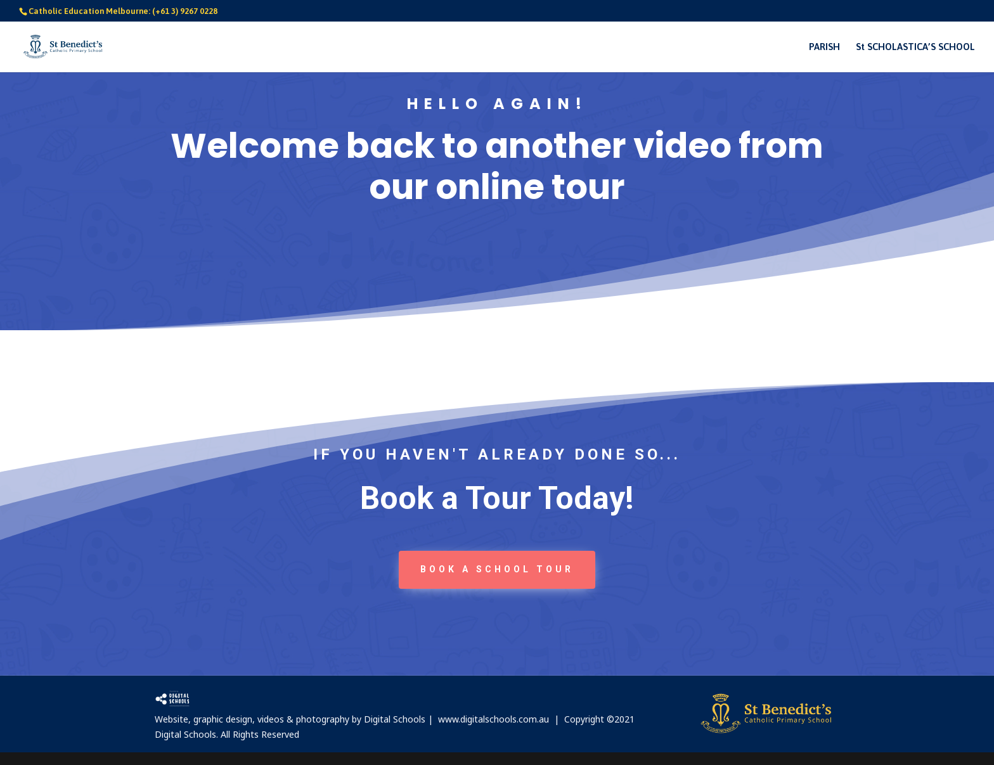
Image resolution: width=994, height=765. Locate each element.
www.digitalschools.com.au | (501, 719)
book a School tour (497, 569)
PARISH (824, 47)
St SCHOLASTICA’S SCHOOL (915, 47)
